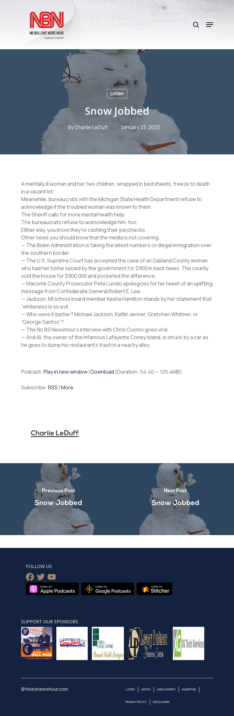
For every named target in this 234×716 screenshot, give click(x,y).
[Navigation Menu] (209, 24)
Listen (117, 93)
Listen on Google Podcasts (107, 588)
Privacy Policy (136, 702)
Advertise (189, 689)
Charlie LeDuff (91, 127)
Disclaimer (161, 702)
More (67, 387)
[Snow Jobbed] (58, 499)
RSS (53, 387)
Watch (145, 689)
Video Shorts (166, 689)
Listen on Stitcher (154, 588)
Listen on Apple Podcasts (52, 588)
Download (102, 371)
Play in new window (65, 371)
